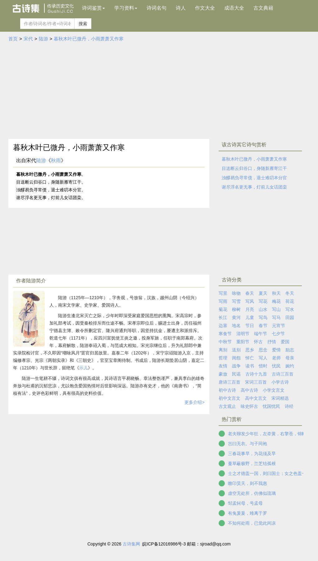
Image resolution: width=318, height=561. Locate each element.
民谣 (236, 374)
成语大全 (234, 8)
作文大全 (205, 8)
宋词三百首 (256, 382)
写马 (276, 317)
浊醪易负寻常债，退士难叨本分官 (254, 177)
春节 (263, 325)
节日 (249, 325)
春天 (249, 293)
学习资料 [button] (125, 8)
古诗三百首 (282, 374)
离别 (223, 349)
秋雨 (56, 160)
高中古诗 (249, 390)
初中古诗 (227, 390)
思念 (263, 349)
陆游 (43, 38)
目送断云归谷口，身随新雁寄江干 (254, 168)
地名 (236, 325)
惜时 (263, 365)
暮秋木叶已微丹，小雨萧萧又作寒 (89, 38)
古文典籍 (263, 8)
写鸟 (263, 317)
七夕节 (278, 333)
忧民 (276, 365)
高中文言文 (256, 398)
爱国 (285, 341)
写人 (263, 357)
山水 (263, 309)
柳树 (236, 309)
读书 (249, 365)
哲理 (223, 357)
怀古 (258, 341)
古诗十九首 (256, 374)
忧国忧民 (271, 406)
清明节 (242, 333)
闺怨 (236, 357)
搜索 (83, 23)
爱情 (276, 349)
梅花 (276, 301)
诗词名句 (156, 8)
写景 (223, 293)
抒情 (271, 341)
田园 (289, 317)
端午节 (260, 333)
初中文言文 (229, 398)
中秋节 (225, 341)
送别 (236, 349)
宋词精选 (280, 398)
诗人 (181, 8)
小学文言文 (273, 390)
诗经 (289, 406)
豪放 (223, 374)
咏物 (236, 293)
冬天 (289, 293)
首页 (13, 38)
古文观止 (227, 406)
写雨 (223, 301)
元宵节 (278, 325)
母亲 (289, 357)
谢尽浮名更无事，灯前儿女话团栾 (254, 187)
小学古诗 (280, 382)
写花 (263, 301)
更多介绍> (194, 402)
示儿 (83, 367)
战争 (236, 365)
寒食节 (225, 333)
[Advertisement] (159, 89)
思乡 (249, 349)
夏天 (263, 293)
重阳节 (242, 341)
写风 (249, 301)
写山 (276, 309)
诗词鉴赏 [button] (93, 8)
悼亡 (249, 357)
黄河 (236, 317)
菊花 (223, 309)
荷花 (289, 301)
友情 (223, 365)
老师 (276, 357)
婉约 (289, 365)
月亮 (249, 309)
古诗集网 (131, 543)
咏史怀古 (249, 406)
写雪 (236, 301)
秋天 (276, 293)
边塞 (223, 325)
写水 (289, 309)
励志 (289, 349)
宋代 (28, 38)
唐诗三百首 (229, 382)
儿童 (249, 317)
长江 (223, 317)
